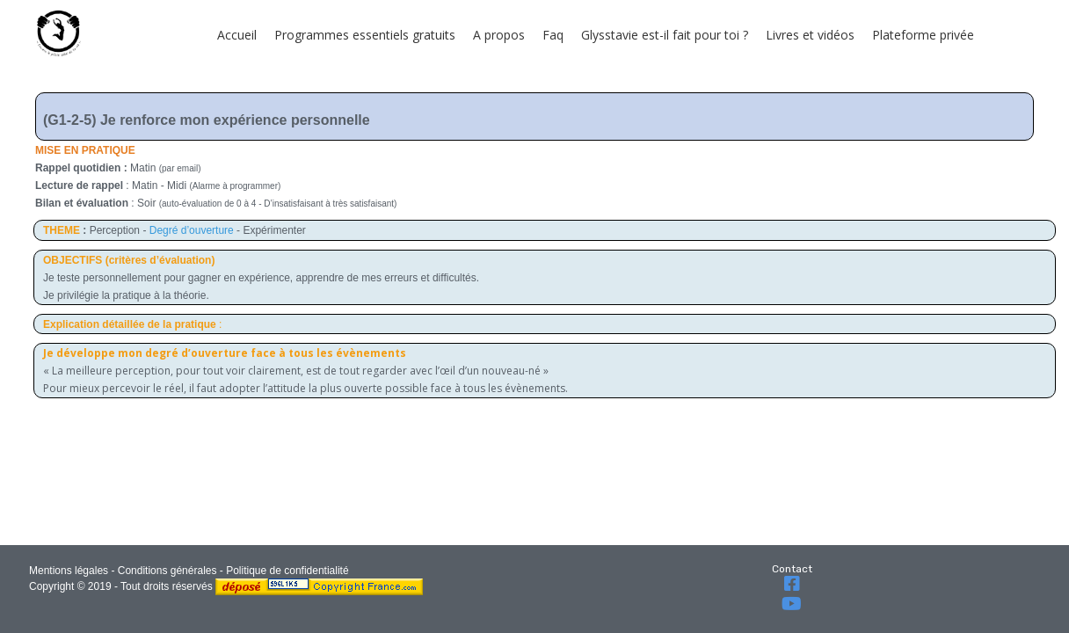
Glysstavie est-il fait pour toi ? (664, 34)
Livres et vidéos (810, 34)
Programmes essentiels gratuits (364, 34)
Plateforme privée (923, 34)
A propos (499, 34)
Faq (553, 34)
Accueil (237, 34)
